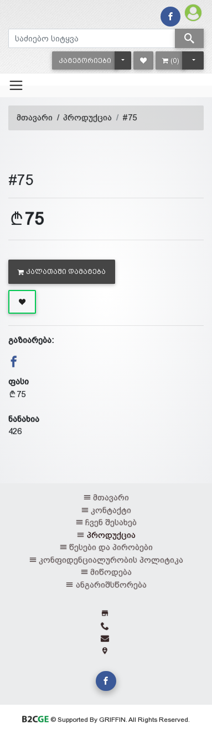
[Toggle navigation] (16, 85)
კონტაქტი (111, 510)
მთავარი (35, 117)
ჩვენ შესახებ (111, 522)
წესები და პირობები (111, 547)
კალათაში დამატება (62, 272)
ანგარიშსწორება (111, 584)
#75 (129, 117)
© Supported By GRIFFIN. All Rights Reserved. (106, 720)
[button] (85, 60)
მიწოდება (111, 572)
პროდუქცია (87, 117)
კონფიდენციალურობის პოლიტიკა (111, 559)
